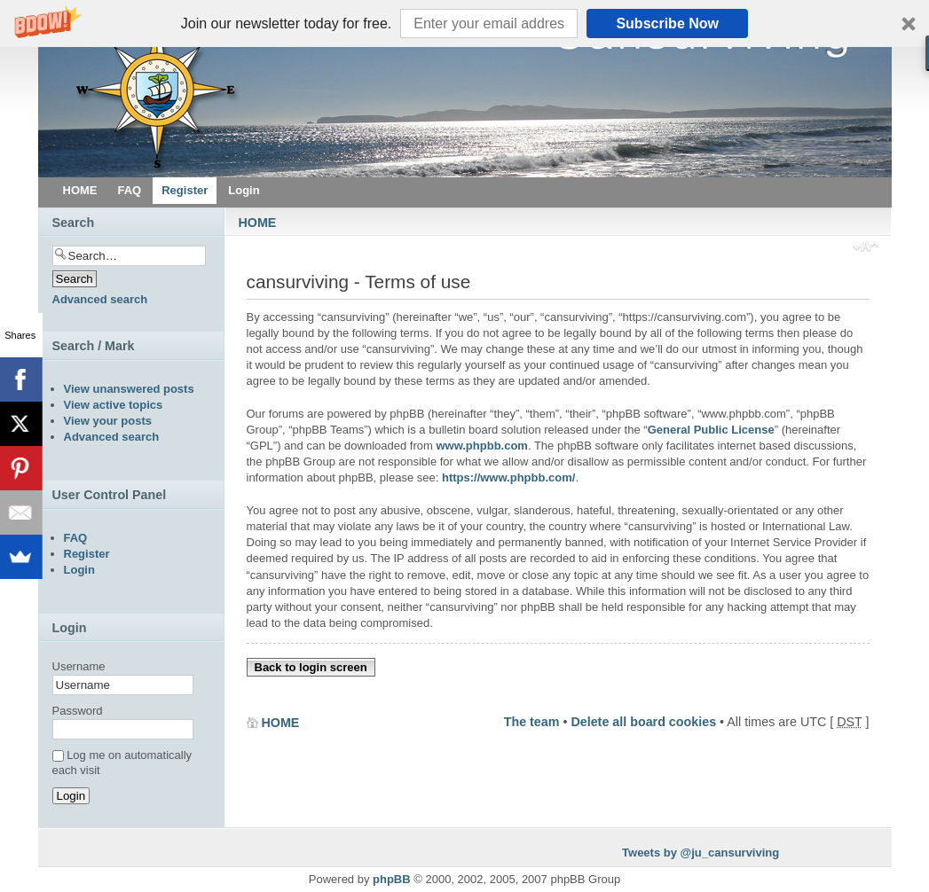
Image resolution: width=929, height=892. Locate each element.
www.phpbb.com (482, 445)
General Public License (711, 429)
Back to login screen (311, 667)
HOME (258, 222)
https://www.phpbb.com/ (508, 477)
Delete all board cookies (643, 722)
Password (77, 710)
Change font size (865, 248)
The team (532, 722)
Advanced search (100, 299)
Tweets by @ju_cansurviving (700, 852)
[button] (464, 23)
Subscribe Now (667, 23)
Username (79, 666)
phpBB (392, 879)
